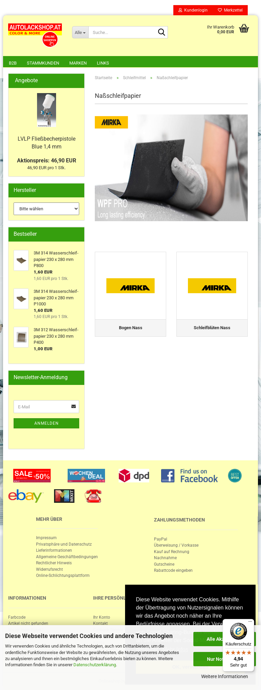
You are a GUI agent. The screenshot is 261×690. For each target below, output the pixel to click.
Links (103, 63)
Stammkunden (43, 63)
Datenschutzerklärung (94, 664)
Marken (78, 63)
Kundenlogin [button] (193, 10)
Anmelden (46, 423)
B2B (13, 63)
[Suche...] (80, 32)
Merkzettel (230, 10)
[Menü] (250, 623)
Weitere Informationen (224, 676)
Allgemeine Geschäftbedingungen (67, 556)
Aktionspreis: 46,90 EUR (46, 160)
